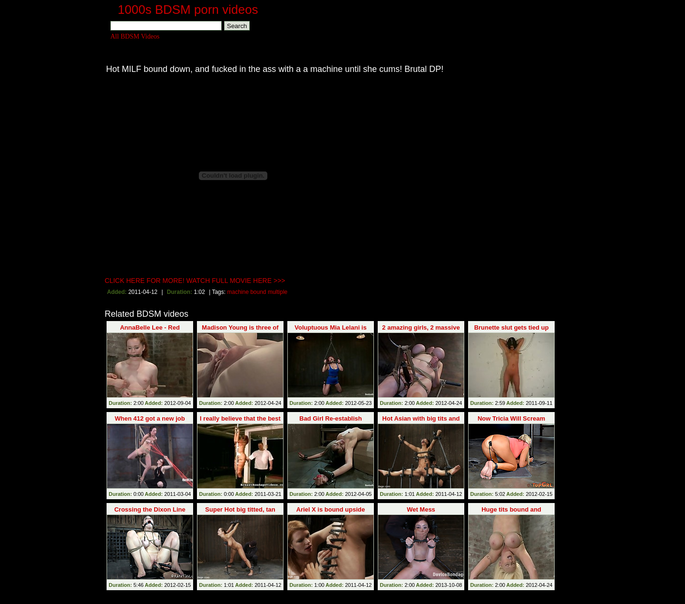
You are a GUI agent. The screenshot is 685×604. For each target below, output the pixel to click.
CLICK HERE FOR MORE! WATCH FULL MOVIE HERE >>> (195, 280)
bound (258, 292)
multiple (277, 292)
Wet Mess (421, 509)
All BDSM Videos (134, 36)
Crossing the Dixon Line (150, 509)
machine (237, 292)
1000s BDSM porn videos (188, 9)
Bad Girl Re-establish (330, 418)
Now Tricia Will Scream (511, 418)
